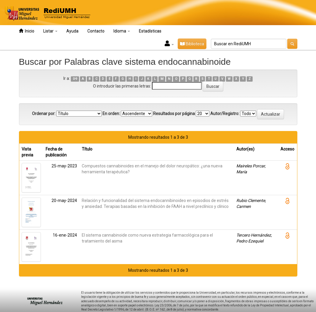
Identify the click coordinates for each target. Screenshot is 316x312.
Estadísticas (150, 31)
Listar (50, 31)
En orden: (111, 113)
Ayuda (72, 31)
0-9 (75, 79)
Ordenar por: (43, 113)
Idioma (121, 31)
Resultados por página (174, 113)
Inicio (26, 30)
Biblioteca (192, 43)
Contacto (96, 31)
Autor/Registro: (224, 113)
